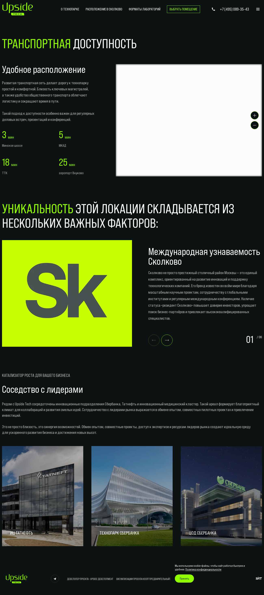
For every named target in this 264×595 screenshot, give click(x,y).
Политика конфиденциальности (203, 569)
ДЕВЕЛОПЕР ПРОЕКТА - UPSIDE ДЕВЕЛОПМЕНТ (90, 579)
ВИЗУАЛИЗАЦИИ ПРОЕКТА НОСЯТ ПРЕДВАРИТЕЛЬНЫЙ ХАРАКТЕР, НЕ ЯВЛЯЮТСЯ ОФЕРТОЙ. (161, 579)
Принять (184, 578)
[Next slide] (167, 340)
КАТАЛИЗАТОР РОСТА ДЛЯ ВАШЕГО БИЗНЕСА (36, 375)
